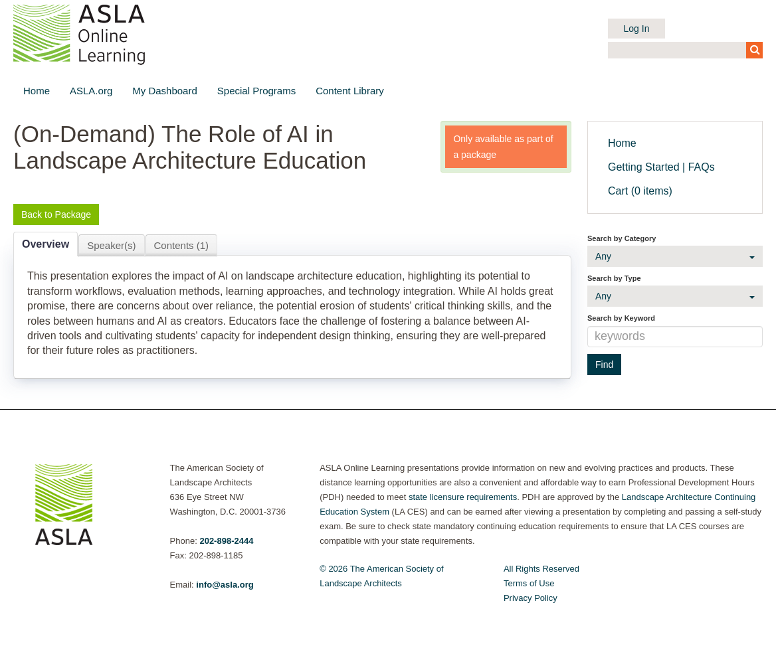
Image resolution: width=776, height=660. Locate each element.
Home (36, 90)
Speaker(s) (111, 245)
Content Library (350, 90)
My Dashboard (164, 90)
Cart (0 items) (640, 191)
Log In (637, 28)
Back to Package (56, 214)
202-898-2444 (226, 541)
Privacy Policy (530, 598)
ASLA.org (91, 90)
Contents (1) (181, 245)
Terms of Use (529, 583)
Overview (45, 244)
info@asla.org (224, 585)
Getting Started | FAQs (661, 167)
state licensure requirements (463, 497)
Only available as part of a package (503, 146)
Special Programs (256, 90)
